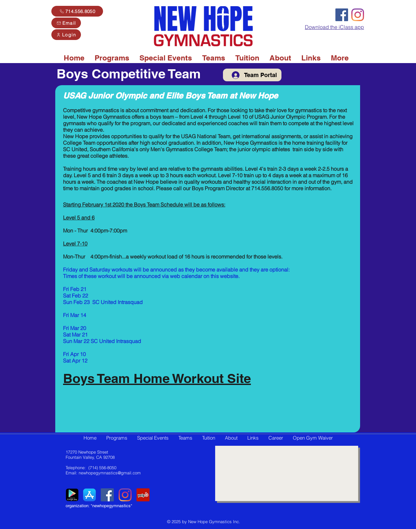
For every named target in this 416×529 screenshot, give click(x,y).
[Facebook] (341, 14)
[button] (112, 58)
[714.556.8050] (77, 11)
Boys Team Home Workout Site (157, 378)
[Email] (66, 23)
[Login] (66, 34)
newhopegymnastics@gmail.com (110, 472)
